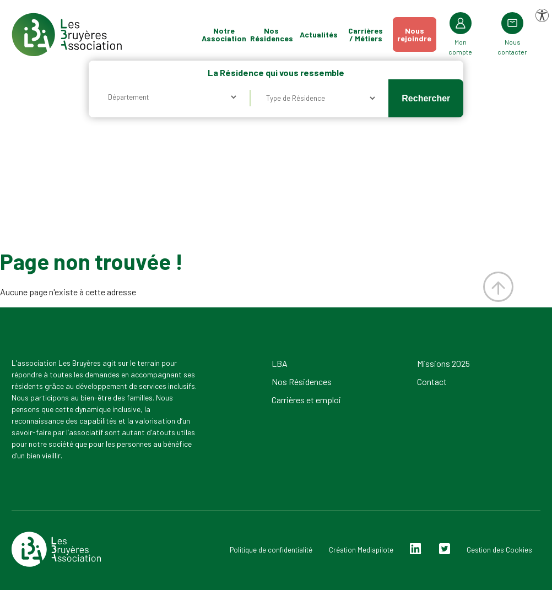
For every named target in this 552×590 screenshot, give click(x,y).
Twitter (444, 549)
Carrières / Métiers (365, 34)
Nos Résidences (272, 34)
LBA (280, 363)
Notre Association (224, 34)
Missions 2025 (443, 363)
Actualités (319, 34)
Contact (432, 381)
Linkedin (415, 549)
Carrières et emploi (306, 399)
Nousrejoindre (414, 34)
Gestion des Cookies (499, 549)
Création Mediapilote (361, 549)
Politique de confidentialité (271, 549)
